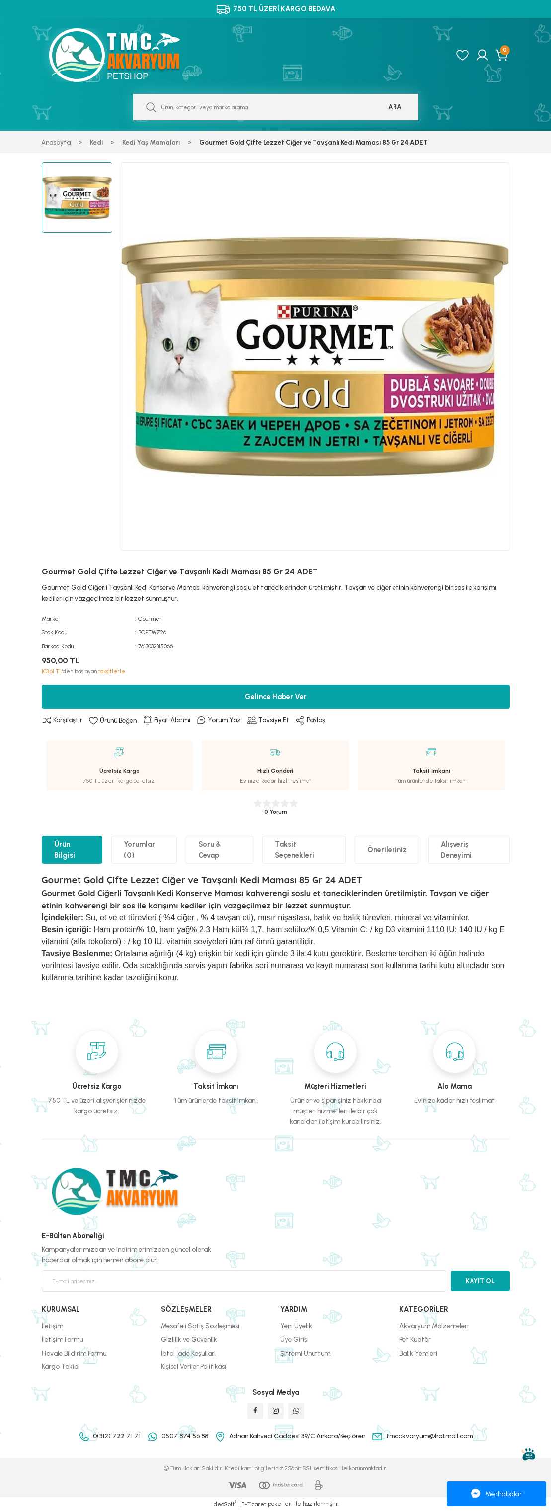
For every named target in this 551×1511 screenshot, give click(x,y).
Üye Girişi (294, 1339)
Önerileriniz (387, 849)
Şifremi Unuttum (305, 1353)
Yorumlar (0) (139, 850)
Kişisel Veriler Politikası (193, 1366)
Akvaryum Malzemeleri (434, 1326)
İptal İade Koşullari (188, 1353)
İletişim (52, 1326)
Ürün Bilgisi (64, 850)
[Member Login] (482, 55)
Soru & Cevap (209, 850)
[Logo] (125, 55)
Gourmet (149, 618)
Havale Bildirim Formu (74, 1353)
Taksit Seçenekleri (294, 850)
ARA (395, 107)
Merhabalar (496, 1493)
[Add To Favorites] (112, 720)
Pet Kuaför (415, 1339)
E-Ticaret (253, 1504)
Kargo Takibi (60, 1366)
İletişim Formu (62, 1339)
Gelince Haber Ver (276, 696)
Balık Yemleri (418, 1353)
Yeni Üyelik (296, 1326)
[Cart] (502, 55)
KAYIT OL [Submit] (480, 1280)
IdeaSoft (224, 1504)
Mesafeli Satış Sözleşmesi (200, 1326)
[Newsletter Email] (244, 1281)
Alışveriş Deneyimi (456, 850)
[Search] (275, 107)
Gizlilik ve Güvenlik (189, 1339)
